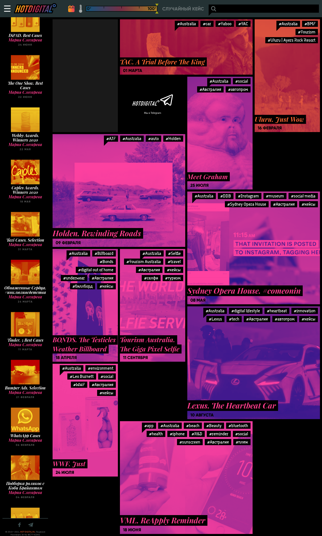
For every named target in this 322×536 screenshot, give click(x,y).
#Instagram (248, 196)
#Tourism (306, 32)
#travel (174, 261)
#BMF (310, 23)
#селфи (151, 278)
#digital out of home (95, 270)
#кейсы (308, 204)
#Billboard (104, 253)
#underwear (74, 278)
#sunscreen (189, 442)
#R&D (197, 434)
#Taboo (224, 23)
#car (207, 23)
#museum (275, 196)
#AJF (111, 138)
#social (241, 81)
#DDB (225, 196)
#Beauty (214, 425)
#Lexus (215, 319)
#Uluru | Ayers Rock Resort (291, 40)
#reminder (218, 434)
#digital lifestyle (245, 311)
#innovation (304, 311)
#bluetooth (238, 425)
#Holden (173, 138)
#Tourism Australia (143, 261)
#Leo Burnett (82, 376)
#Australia (186, 23)
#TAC (243, 23)
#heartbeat (277, 311)
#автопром (238, 89)
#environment (100, 368)
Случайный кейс (183, 9)
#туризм (173, 278)
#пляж (242, 442)
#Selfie (174, 253)
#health (156, 434)
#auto (153, 138)
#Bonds (106, 261)
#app (149, 425)
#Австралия (210, 89)
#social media (303, 196)
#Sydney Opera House (246, 204)
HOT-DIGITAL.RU (27, 531)
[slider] (157, 9)
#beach (192, 425)
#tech (234, 319)
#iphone (177, 434)
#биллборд (82, 286)
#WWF (79, 384)
